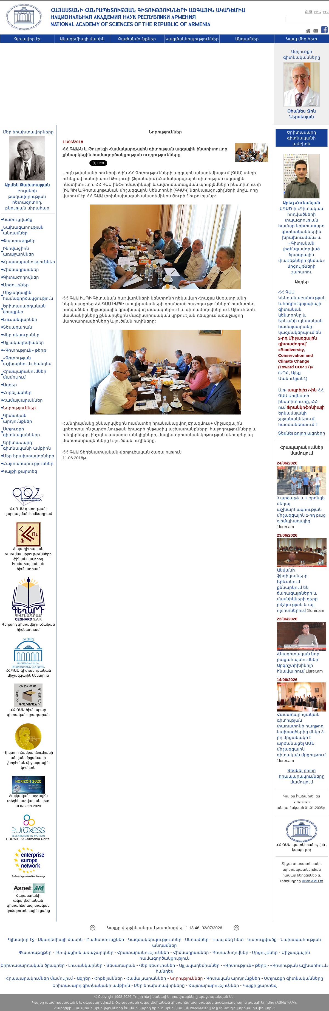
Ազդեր (10, 384)
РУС (326, 12)
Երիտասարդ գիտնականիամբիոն (301, 138)
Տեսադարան (17, 327)
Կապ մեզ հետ (301, 39)
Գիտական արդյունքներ (233, 978)
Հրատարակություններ (29, 261)
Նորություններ (19, 407)
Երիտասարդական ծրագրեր (33, 965)
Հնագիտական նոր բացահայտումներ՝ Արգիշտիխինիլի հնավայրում (301, 660)
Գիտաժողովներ (21, 277)
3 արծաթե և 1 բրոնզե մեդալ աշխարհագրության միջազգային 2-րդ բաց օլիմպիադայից (301, 507)
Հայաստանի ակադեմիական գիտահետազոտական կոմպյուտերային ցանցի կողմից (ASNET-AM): (206, 1002)
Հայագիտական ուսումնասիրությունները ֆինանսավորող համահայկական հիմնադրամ (28, 557)
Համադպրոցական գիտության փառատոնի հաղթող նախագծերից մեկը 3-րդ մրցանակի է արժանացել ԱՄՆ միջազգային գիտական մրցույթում (301, 732)
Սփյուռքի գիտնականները (293, 978)
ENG (317, 12)
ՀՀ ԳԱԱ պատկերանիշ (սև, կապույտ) (301, 845)
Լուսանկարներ (20, 319)
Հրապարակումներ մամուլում (39, 978)
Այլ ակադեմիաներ (23, 342)
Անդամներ (247, 39)
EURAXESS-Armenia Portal (28, 837)
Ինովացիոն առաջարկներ (84, 952)
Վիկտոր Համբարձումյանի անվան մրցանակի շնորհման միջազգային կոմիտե (28, 758)
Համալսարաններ (23, 400)
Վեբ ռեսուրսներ (21, 334)
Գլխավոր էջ (27, 39)
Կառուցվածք (17, 219)
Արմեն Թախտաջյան (27, 185)
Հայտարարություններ (28, 463)
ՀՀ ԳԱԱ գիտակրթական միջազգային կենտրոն (28, 671)
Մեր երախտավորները (28, 132)
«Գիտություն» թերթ (24, 350)
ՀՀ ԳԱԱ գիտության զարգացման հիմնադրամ (28, 509)
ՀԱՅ (308, 12)
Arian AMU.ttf (312, 881)
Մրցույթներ (16, 284)
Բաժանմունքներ (137, 39)
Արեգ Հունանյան (301, 202)
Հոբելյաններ (17, 392)
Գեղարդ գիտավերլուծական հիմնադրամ (28, 625)
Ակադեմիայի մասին (82, 39)
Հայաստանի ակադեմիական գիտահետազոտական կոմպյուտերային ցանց (28, 901)
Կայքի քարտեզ (20, 471)
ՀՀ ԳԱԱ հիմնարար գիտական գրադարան (28, 710)
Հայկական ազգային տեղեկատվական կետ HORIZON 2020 (28, 799)
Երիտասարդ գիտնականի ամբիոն (91, 985)
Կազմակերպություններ (192, 39)
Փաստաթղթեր (19, 240)
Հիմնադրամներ (21, 269)
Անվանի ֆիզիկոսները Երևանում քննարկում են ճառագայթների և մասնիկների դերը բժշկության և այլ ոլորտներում (302, 588)
